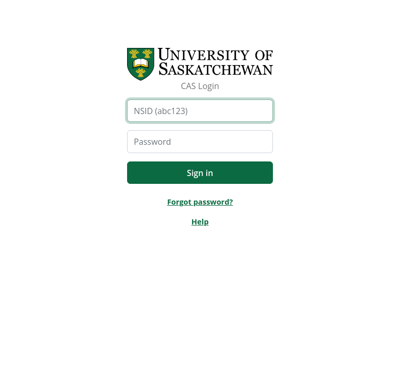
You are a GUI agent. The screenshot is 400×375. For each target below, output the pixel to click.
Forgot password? (200, 202)
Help (199, 222)
